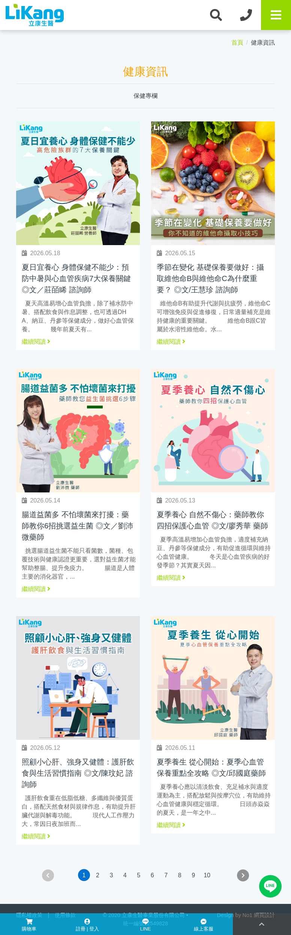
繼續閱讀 (36, 341)
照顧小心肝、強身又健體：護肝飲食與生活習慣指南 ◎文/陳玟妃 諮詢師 (78, 773)
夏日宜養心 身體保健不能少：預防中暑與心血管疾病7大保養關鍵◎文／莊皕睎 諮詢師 (76, 278)
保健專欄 (146, 96)
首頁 (237, 42)
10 (207, 875)
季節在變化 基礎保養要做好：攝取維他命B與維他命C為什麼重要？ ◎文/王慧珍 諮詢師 (210, 278)
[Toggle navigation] (276, 15)
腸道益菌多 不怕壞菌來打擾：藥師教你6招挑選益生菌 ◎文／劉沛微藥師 (77, 525)
